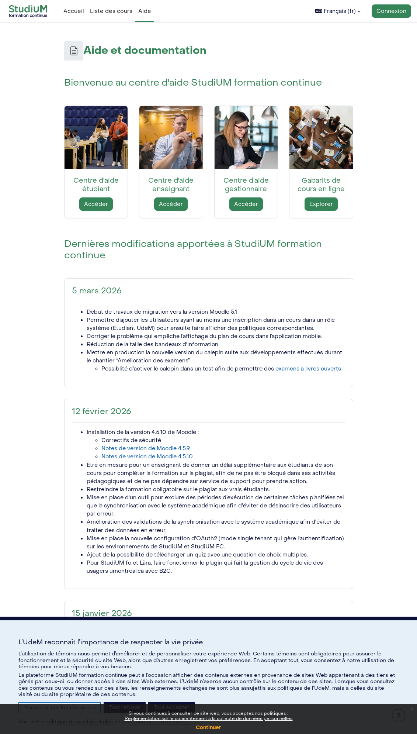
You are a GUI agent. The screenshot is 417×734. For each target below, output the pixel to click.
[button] (337, 11)
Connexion (391, 11)
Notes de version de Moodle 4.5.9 (147, 458)
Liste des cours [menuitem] (111, 11)
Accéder (96, 204)
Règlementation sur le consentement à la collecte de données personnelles (209, 718)
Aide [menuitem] (144, 11)
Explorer (321, 204)
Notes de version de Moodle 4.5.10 (149, 467)
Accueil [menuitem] (73, 11)
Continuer (208, 727)
